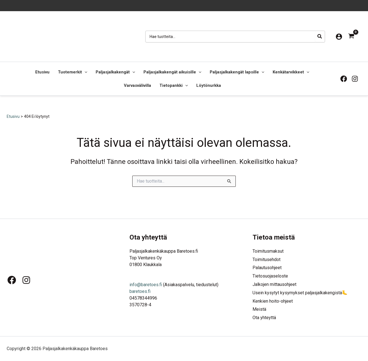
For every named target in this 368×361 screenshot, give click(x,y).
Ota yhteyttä (264, 317)
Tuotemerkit (72, 72)
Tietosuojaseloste (270, 275)
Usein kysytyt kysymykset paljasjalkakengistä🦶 (300, 292)
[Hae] (320, 36)
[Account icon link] (339, 36)
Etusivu (42, 72)
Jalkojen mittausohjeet (274, 284)
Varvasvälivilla (137, 85)
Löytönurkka (208, 85)
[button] (84, 72)
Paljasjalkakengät (115, 72)
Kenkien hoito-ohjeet (273, 300)
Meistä (259, 309)
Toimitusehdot (266, 259)
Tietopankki (173, 85)
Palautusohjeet (267, 267)
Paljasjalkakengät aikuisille (172, 72)
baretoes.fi (139, 290)
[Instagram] (355, 78)
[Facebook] (343, 78)
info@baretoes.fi (145, 284)
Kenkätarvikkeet (291, 72)
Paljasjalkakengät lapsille (237, 72)
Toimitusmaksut (268, 250)
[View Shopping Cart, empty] (351, 36)
